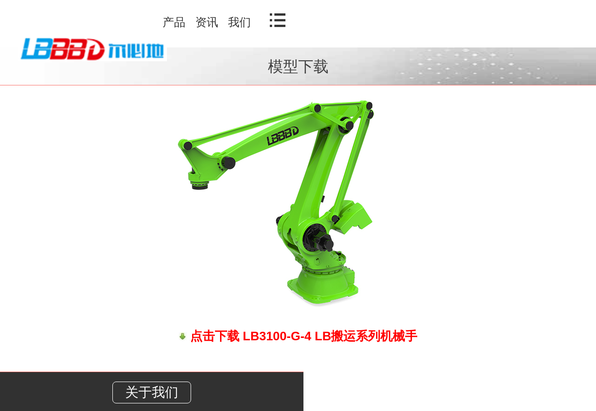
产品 (174, 22)
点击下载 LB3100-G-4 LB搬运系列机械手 (302, 336)
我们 (239, 22)
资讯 (206, 22)
